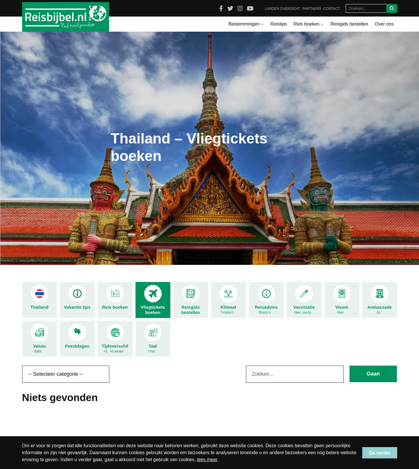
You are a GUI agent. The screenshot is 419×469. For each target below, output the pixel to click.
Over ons (384, 23)
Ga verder (380, 452)
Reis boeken (309, 23)
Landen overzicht (282, 9)
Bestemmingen (246, 23)
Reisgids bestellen (349, 23)
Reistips (278, 23)
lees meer (207, 459)
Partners (311, 9)
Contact (331, 9)
